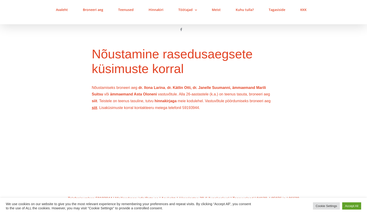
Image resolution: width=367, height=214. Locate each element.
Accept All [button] (351, 206)
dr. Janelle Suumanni (211, 88)
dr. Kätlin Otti (179, 88)
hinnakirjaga (165, 101)
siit (94, 101)
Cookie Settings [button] (326, 206)
